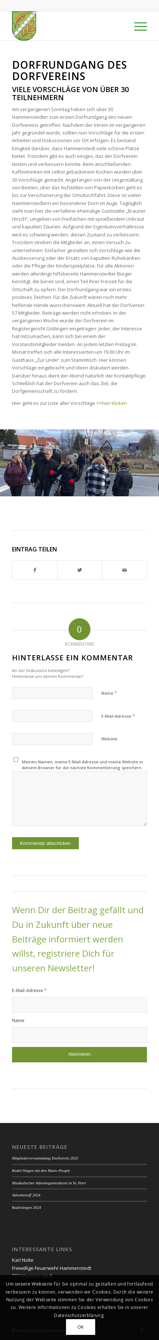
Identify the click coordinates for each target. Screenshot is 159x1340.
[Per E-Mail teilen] (124, 570)
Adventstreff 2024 (26, 1195)
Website (109, 738)
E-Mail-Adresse (118, 716)
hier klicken (114, 403)
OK (80, 1327)
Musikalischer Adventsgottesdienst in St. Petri (49, 1183)
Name (109, 693)
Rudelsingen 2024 (26, 1207)
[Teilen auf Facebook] (34, 570)
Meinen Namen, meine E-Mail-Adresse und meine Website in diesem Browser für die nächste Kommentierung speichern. (82, 765)
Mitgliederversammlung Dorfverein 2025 (45, 1158)
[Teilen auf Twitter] (80, 570)
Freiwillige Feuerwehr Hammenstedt (51, 1268)
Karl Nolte (23, 1260)
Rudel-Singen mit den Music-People (41, 1170)
